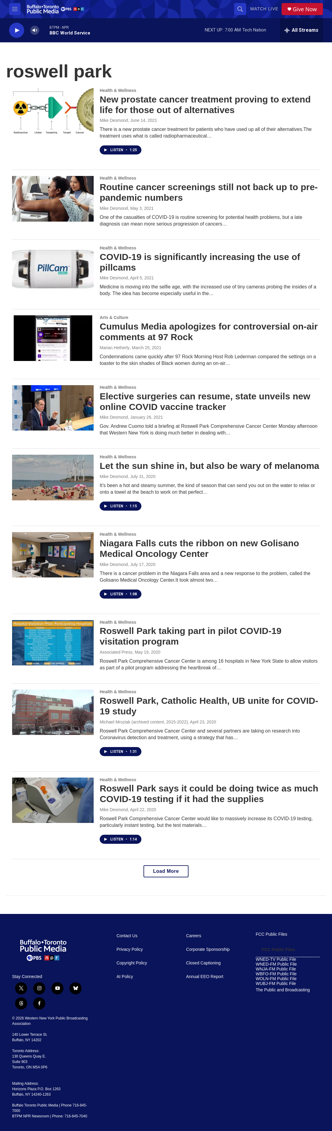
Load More (166, 871)
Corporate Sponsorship (208, 949)
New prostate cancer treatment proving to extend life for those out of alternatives (205, 104)
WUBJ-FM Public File (276, 983)
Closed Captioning (203, 963)
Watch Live (264, 8)
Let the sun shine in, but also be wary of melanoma (209, 466)
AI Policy (125, 976)
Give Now (305, 9)
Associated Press (116, 652)
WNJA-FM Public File (276, 969)
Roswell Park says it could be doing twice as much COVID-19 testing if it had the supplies (209, 793)
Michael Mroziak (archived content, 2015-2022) (144, 722)
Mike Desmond (114, 120)
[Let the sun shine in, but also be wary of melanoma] (53, 477)
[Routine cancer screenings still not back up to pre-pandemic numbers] (53, 198)
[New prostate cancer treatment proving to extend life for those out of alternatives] (53, 111)
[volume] (35, 30)
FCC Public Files (271, 934)
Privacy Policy (130, 949)
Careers (193, 936)
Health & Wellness (118, 90)
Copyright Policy (132, 963)
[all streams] (301, 30)
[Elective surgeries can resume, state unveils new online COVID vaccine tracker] (53, 408)
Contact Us (127, 936)
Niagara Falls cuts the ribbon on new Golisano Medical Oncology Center (199, 548)
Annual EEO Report (204, 976)
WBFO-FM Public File (276, 974)
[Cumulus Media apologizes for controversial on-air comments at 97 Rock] (53, 338)
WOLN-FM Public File (276, 979)
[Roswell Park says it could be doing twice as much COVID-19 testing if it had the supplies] (53, 800)
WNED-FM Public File (276, 964)
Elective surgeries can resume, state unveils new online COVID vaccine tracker (205, 401)
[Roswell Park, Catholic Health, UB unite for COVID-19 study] (53, 712)
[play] (16, 30)
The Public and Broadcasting (283, 990)
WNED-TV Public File (276, 959)
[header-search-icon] (240, 9)
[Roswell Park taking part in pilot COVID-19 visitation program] (53, 642)
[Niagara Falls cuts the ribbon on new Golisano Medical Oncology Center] (53, 554)
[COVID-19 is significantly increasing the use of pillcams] (53, 268)
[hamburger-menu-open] (15, 9)
